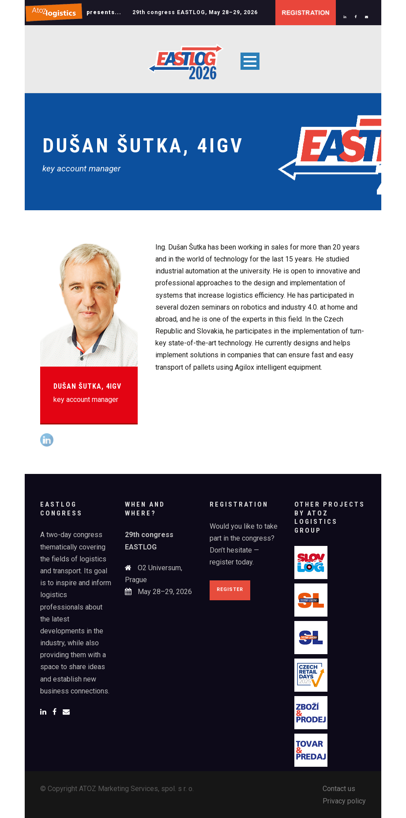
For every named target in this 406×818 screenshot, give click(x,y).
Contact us (339, 788)
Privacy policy (344, 801)
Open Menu (250, 61)
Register (230, 589)
